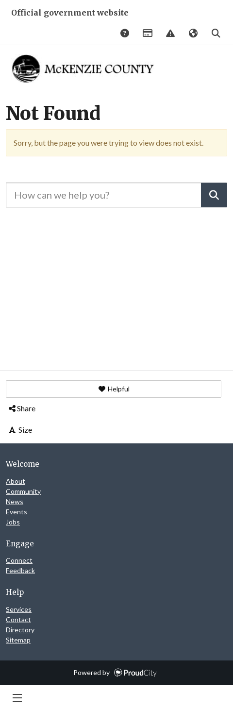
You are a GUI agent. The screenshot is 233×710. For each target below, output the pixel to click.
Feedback (20, 570)
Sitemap (18, 640)
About (15, 481)
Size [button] (19, 429)
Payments (147, 34)
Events (16, 511)
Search (215, 34)
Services (19, 609)
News (14, 501)
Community (23, 491)
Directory (20, 629)
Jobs (13, 522)
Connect (19, 560)
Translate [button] (193, 34)
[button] (113, 389)
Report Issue (170, 34)
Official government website (70, 12)
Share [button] (21, 408)
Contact (18, 619)
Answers (124, 34)
